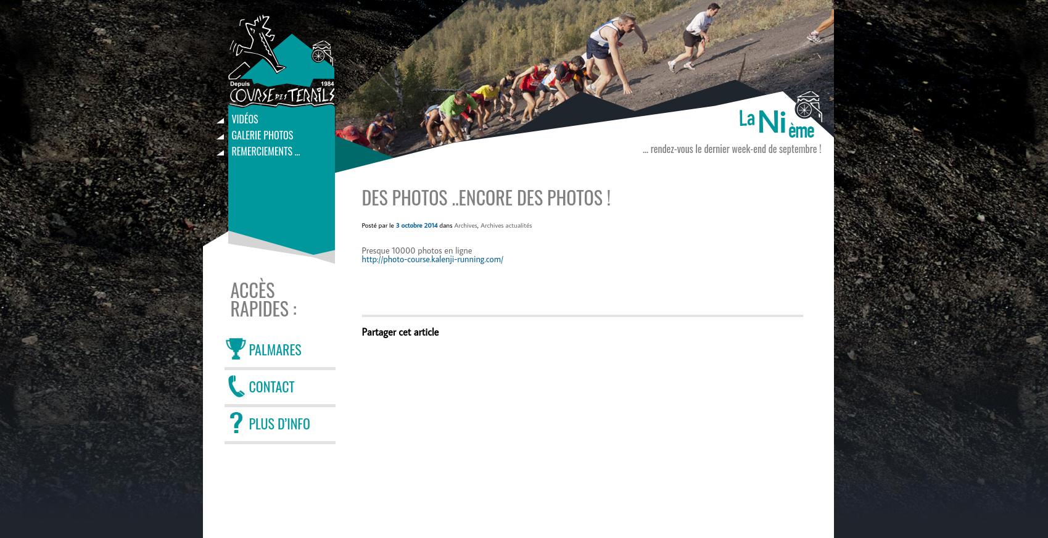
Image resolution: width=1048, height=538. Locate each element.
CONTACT (272, 386)
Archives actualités (506, 225)
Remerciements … (266, 151)
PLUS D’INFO (279, 423)
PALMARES (275, 349)
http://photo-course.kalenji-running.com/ (433, 259)
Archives (465, 225)
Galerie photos (263, 135)
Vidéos (245, 119)
